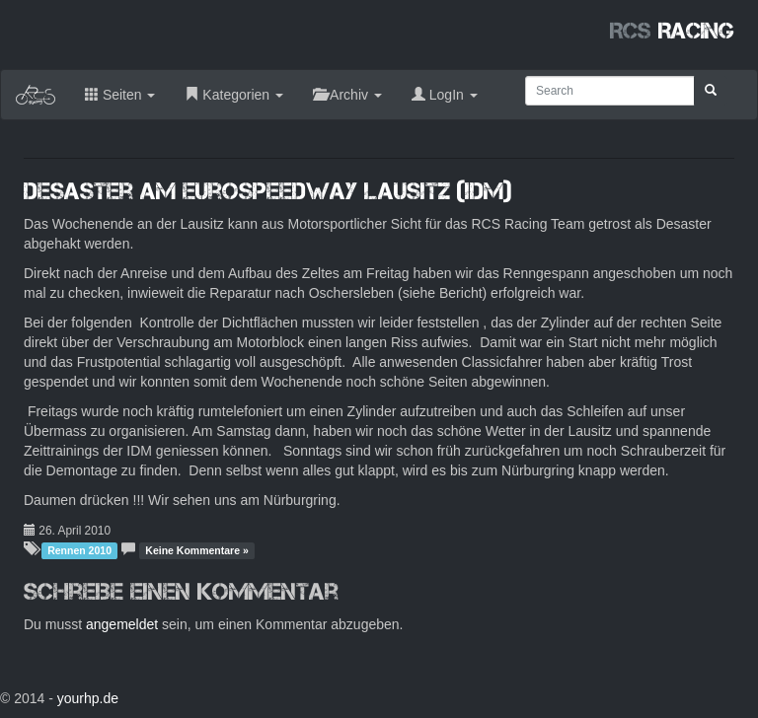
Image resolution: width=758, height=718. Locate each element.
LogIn (445, 95)
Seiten (120, 95)
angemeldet (122, 624)
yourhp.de (87, 698)
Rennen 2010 (79, 550)
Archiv (347, 95)
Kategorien (234, 95)
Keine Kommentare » (196, 550)
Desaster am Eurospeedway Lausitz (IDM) (267, 191)
